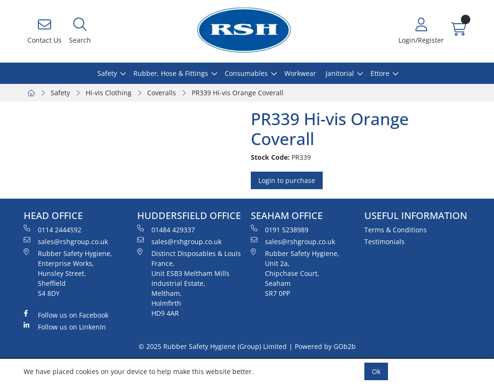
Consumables (246, 73)
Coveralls (161, 92)
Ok (376, 371)
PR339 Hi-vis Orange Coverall (237, 92)
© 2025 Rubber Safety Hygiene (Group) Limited (213, 346)
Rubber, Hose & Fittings (170, 73)
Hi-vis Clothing (109, 92)
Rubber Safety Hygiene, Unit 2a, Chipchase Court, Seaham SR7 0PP (295, 273)
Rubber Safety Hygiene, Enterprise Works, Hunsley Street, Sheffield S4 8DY (68, 273)
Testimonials (384, 241)
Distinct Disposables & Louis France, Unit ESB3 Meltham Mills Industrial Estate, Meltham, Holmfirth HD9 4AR (189, 283)
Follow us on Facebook (66, 315)
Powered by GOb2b (325, 346)
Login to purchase (286, 180)
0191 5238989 (280, 229)
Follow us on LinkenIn (65, 326)
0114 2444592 (52, 229)
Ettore (379, 73)
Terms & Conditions (395, 229)
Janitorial (340, 73)
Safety (107, 73)
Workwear (300, 73)
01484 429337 (166, 229)
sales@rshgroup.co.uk (66, 241)
